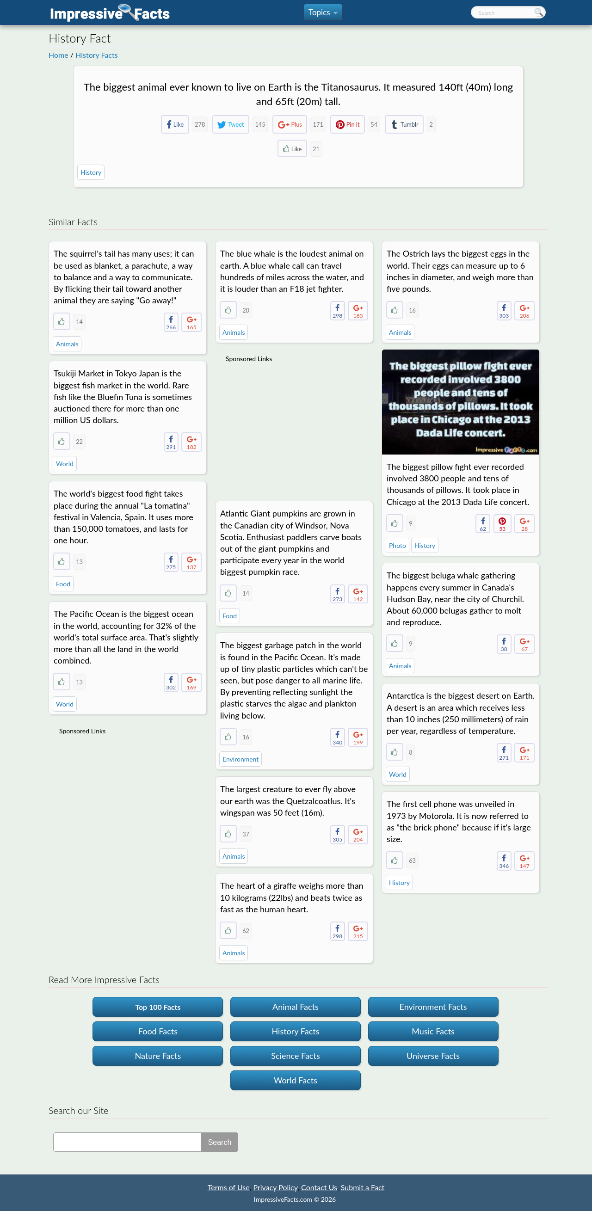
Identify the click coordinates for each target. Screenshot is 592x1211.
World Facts (295, 1080)
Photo (397, 545)
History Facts (96, 54)
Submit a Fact (363, 1187)
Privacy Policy (275, 1187)
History (90, 172)
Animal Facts (295, 1007)
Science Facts (295, 1056)
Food (63, 584)
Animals (67, 344)
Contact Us (319, 1187)
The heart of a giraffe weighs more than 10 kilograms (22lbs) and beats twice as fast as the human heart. (292, 897)
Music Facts (433, 1031)
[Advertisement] (295, 426)
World (65, 463)
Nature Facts (158, 1056)
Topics (323, 14)
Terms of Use (229, 1187)
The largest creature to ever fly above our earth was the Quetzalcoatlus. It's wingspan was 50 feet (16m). (288, 800)
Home (58, 54)
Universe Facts (433, 1056)
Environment (240, 759)
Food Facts (158, 1031)
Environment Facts (433, 1007)
